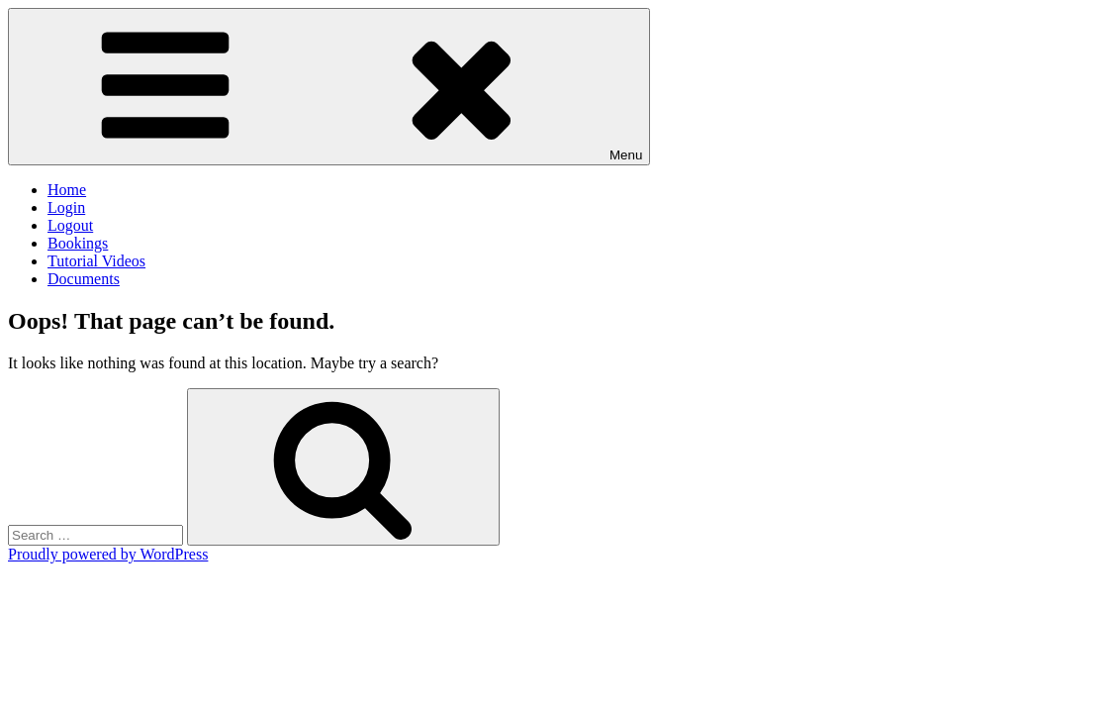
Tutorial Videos (96, 261)
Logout (70, 225)
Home (66, 189)
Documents (83, 278)
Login (66, 207)
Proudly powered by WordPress (108, 554)
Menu (329, 86)
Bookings (77, 243)
